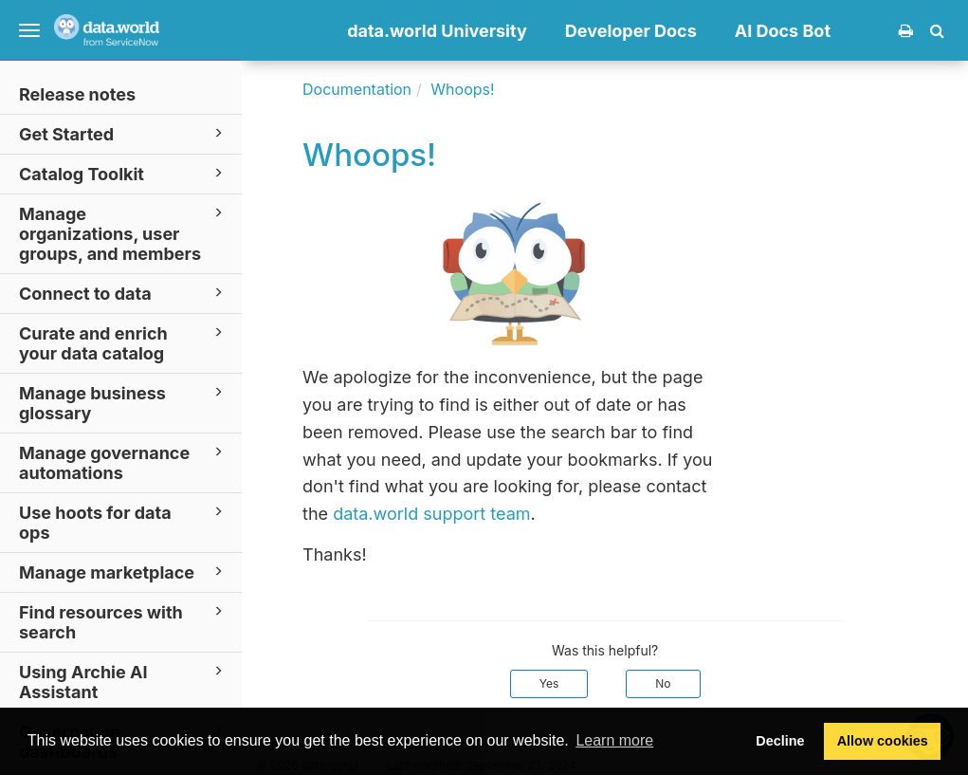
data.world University (437, 31)
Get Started (123, 133)
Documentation (356, 89)
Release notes (77, 94)
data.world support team (431, 514)
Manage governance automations (123, 462)
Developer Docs (631, 31)
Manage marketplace (123, 571)
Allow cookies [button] (882, 740)
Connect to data (123, 293)
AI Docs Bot (783, 31)
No (662, 683)
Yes (549, 683)
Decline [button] (780, 740)
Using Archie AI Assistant (123, 681)
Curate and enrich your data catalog (123, 342)
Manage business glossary (123, 402)
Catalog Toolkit (123, 173)
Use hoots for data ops (123, 522)
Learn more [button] (614, 740)
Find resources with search (123, 621)
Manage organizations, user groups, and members (123, 233)
